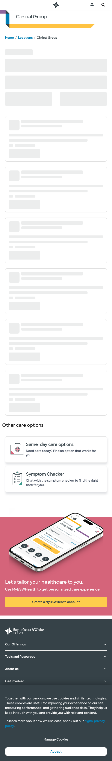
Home (9, 38)
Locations (25, 38)
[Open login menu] (92, 5)
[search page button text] (103, 5)
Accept (56, 751)
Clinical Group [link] (47, 38)
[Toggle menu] (7, 5)
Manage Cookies (56, 739)
